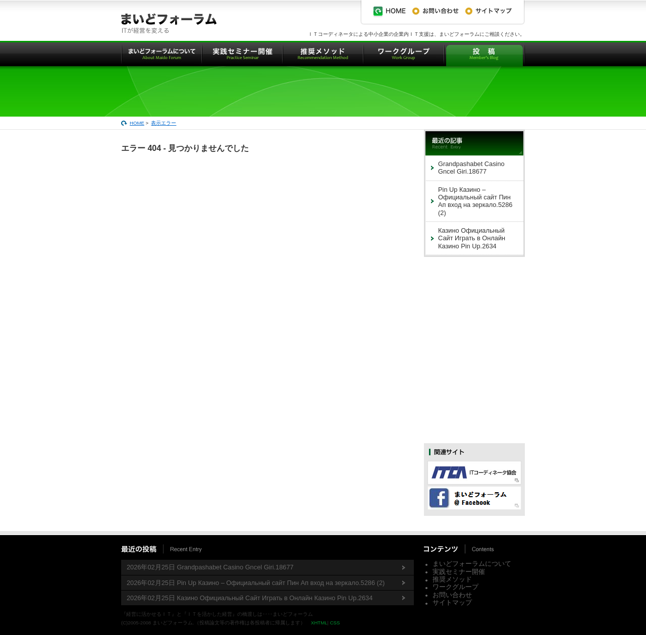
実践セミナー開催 (459, 571)
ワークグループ (455, 587)
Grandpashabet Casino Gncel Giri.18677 (471, 167)
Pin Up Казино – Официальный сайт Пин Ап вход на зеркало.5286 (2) (475, 201)
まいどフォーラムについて (472, 563)
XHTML (319, 622)
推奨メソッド (452, 579)
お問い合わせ (452, 595)
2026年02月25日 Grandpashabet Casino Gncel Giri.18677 (210, 567)
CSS (335, 622)
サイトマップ (452, 602)
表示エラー (163, 123)
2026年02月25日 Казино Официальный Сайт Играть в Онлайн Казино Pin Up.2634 (249, 598)
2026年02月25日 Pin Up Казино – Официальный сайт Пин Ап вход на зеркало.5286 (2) (256, 583)
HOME (137, 123)
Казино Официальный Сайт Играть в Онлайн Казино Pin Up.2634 (471, 238)
